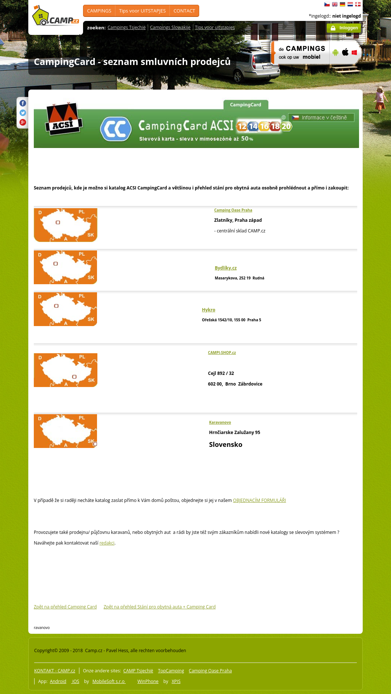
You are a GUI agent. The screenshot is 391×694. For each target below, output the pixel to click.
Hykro (208, 310)
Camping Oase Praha (233, 210)
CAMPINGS (99, 10)
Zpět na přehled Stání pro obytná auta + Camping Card (160, 607)
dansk (358, 4)
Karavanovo (220, 422)
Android (58, 681)
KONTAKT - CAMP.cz (54, 671)
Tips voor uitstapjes (215, 27)
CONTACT (184, 10)
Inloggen (349, 27)
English (335, 4)
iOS (75, 681)
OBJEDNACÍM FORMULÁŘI (259, 500)
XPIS (176, 681)
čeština (327, 4)
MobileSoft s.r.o (109, 681)
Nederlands (350, 4)
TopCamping (171, 671)
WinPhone (147, 681)
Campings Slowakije (170, 27)
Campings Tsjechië (127, 27)
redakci (107, 543)
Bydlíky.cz (226, 268)
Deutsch (342, 4)
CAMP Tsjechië (138, 671)
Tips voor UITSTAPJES (142, 10)
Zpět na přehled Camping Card (65, 607)
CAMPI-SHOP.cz (222, 352)
